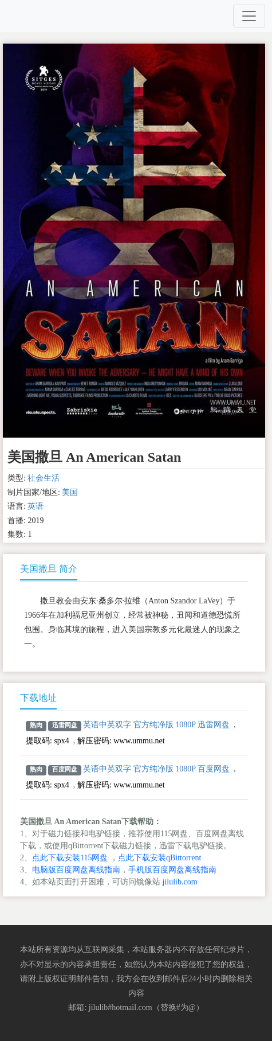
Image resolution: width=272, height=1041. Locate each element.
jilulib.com (180, 882)
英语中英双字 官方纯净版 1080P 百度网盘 (156, 769)
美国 (70, 492)
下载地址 (38, 698)
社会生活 (43, 478)
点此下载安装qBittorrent (159, 857)
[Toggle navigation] (249, 16)
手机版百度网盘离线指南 (172, 869)
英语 (35, 506)
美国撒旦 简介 (48, 569)
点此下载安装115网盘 (70, 857)
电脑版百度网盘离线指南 (76, 869)
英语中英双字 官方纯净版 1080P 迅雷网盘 (156, 724)
